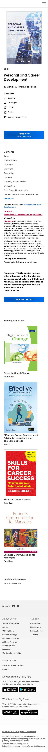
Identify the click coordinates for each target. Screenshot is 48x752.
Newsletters (35, 627)
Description (9, 173)
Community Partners (11, 638)
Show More (9, 199)
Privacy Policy (36, 631)
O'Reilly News (8, 631)
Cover (6, 156)
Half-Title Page (10, 160)
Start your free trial (24, 299)
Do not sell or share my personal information (19, 732)
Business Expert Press (17, 117)
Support (34, 618)
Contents (8, 177)
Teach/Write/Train (10, 623)
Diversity (6, 649)
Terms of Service (8, 744)
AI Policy (34, 634)
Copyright (8, 169)
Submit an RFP (8, 645)
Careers (5, 627)
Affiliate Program (9, 642)
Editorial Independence (11, 746)
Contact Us (35, 623)
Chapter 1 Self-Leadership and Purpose (21, 194)
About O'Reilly (9, 618)
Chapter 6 (8, 221)
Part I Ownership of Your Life (16, 190)
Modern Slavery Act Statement (33, 746)
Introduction (9, 186)
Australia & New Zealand (13, 665)
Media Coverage (9, 634)
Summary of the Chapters (15, 182)
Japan (5, 669)
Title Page (8, 165)
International (9, 660)
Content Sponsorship (11, 653)
